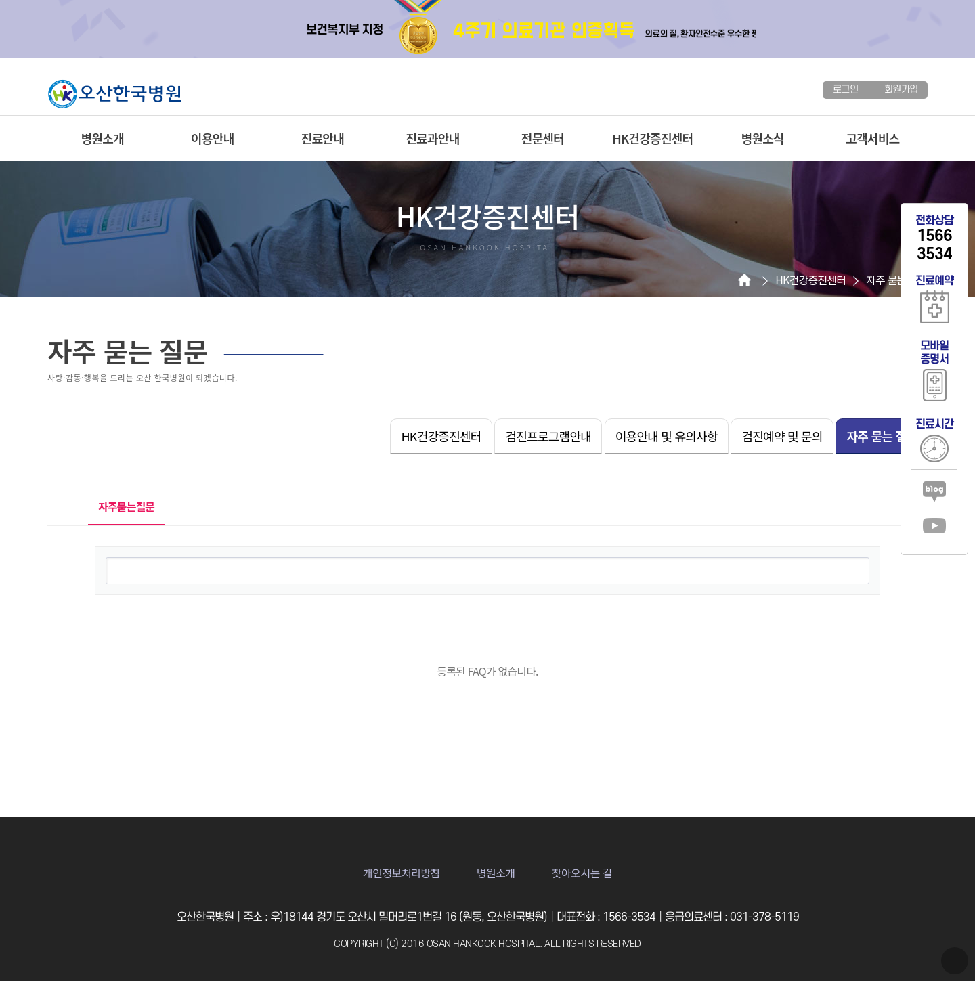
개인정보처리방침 (401, 873)
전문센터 (542, 138)
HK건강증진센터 (652, 138)
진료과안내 (432, 138)
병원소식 (762, 138)
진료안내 (322, 138)
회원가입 (900, 89)
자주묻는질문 (121, 501)
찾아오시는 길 (582, 873)
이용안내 (212, 138)
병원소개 (102, 138)
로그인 (845, 89)
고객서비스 (872, 138)
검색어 (95, 547)
